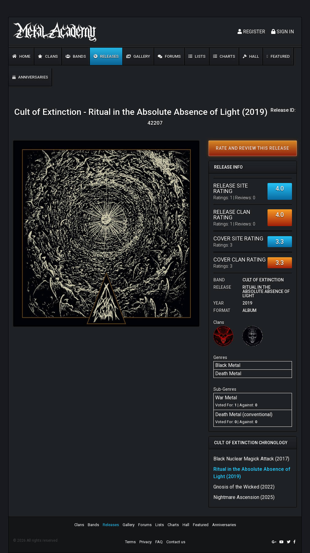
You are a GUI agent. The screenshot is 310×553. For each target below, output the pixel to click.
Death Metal (228, 373)
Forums (169, 56)
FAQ (159, 542)
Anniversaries (30, 77)
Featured (278, 56)
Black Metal (227, 365)
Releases (106, 56)
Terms (130, 542)
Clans (48, 56)
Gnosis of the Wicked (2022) (244, 487)
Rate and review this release (252, 148)
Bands (75, 56)
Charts (224, 56)
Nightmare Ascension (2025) (244, 497)
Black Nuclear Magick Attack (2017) (251, 459)
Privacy (145, 542)
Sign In (282, 32)
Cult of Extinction (263, 279)
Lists (196, 56)
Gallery (138, 56)
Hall (251, 56)
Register (251, 32)
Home (21, 56)
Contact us (175, 542)
